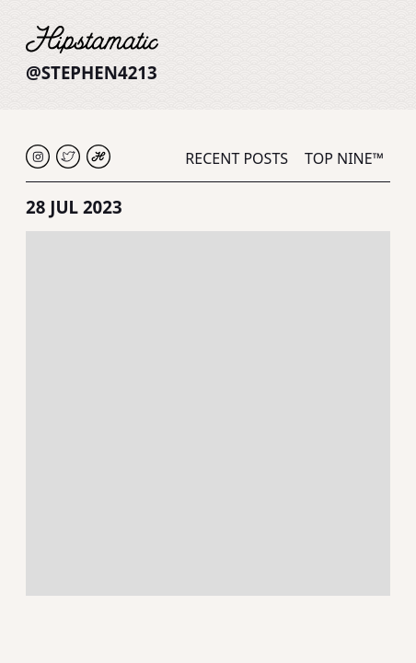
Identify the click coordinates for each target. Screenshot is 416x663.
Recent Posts (236, 158)
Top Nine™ (344, 158)
